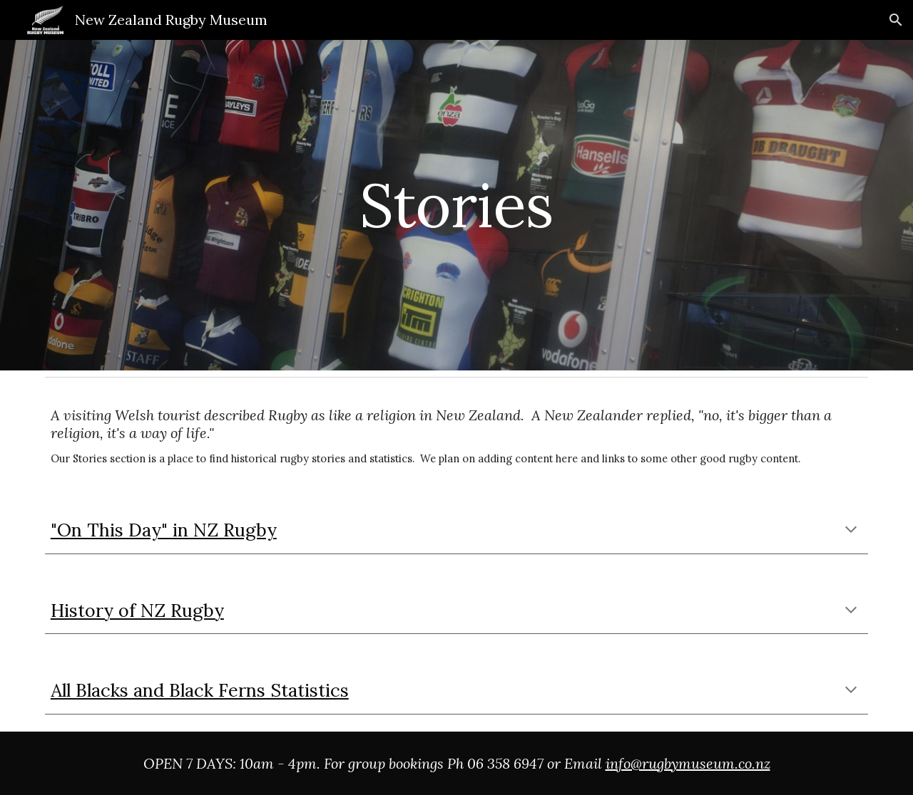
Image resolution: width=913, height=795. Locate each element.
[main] (456, 205)
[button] (896, 20)
